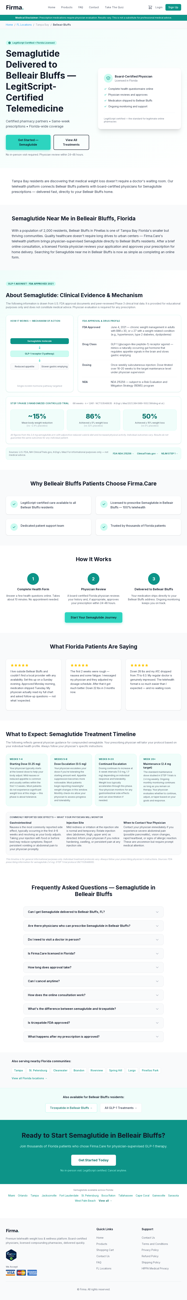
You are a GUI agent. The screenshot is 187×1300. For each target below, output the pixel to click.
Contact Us (103, 1256)
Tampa (18, 1070)
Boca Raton (108, 1195)
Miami (11, 1195)
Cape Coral (142, 1195)
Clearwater (60, 1070)
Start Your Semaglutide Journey (94, 617)
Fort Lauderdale (69, 1195)
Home (51, 7)
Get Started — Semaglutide (28, 142)
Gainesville (158, 1195)
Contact (94, 7)
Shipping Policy (151, 1262)
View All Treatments (71, 142)
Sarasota (173, 1195)
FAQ (80, 7)
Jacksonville (49, 1195)
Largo (132, 1070)
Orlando (23, 1195)
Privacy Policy (150, 1249)
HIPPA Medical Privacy (155, 1268)
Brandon (79, 1070)
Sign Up (173, 7)
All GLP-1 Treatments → (121, 1108)
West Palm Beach (85, 1200)
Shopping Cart (105, 1249)
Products (66, 7)
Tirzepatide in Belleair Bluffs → (71, 1108)
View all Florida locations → (29, 1078)
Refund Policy (150, 1256)
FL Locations (24, 24)
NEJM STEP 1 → (169, 453)
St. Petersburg (38, 1070)
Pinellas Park (150, 1070)
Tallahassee (125, 1195)
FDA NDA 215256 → (123, 453)
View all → (105, 1200)
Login (159, 7)
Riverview (97, 1070)
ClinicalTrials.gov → (147, 453)
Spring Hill (115, 1070)
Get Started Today (94, 1160)
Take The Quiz (114, 7)
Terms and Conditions (155, 1243)
